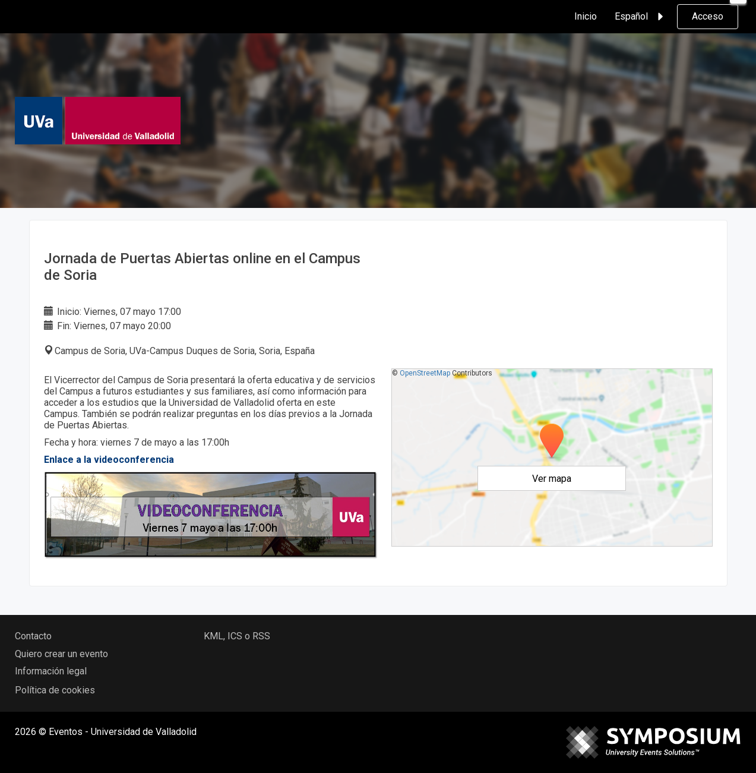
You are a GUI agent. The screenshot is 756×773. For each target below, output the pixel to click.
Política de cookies (55, 690)
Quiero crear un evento (61, 654)
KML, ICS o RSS (237, 636)
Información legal (51, 671)
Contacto (33, 636)
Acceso (707, 16)
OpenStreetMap (425, 373)
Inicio (585, 16)
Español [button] (641, 17)
